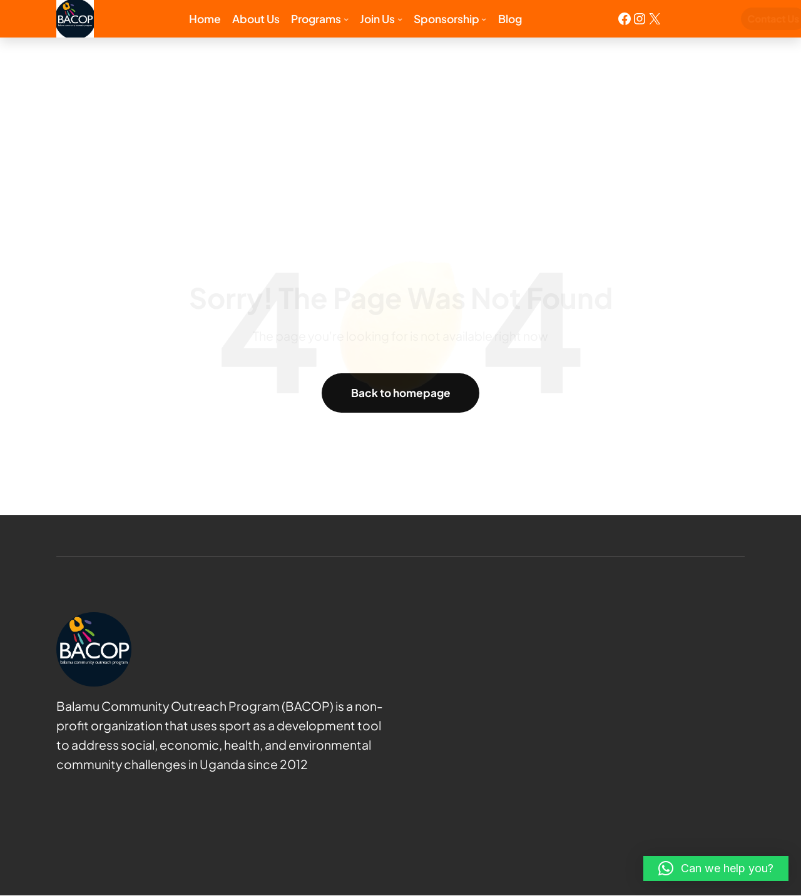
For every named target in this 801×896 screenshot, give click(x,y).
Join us (377, 19)
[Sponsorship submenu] (483, 18)
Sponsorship (446, 19)
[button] (715, 868)
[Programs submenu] (346, 18)
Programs (316, 19)
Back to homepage (401, 393)
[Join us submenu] (399, 18)
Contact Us (717, 18)
